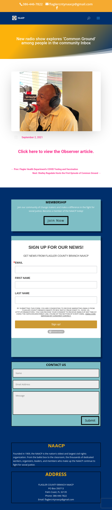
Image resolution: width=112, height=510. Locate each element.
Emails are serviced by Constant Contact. (68, 315)
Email (19, 263)
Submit (90, 420)
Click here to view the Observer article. (56, 151)
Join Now (56, 220)
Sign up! (56, 324)
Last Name (22, 293)
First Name (22, 278)
